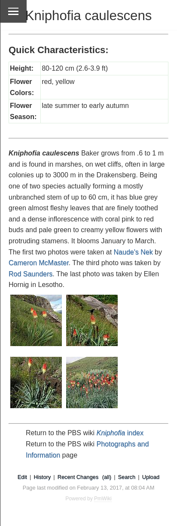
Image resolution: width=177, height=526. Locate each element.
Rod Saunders (30, 274)
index (120, 432)
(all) (106, 477)
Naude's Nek (133, 252)
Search (127, 477)
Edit (22, 477)
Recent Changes (78, 477)
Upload (151, 477)
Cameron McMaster (39, 262)
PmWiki (103, 499)
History (42, 477)
